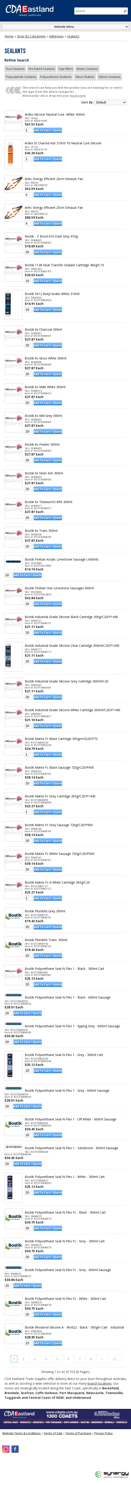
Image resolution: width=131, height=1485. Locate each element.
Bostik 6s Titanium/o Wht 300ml (48, 502)
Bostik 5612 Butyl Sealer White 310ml (52, 293)
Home (9, 36)
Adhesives (56, 36)
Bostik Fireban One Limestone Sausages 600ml (59, 588)
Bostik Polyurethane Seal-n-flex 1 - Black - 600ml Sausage (68, 997)
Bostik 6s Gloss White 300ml (45, 358)
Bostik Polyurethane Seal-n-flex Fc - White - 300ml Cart (65, 1298)
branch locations (100, 1383)
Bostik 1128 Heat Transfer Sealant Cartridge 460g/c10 (64, 265)
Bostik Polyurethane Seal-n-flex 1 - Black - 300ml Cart (64, 968)
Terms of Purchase (78, 1433)
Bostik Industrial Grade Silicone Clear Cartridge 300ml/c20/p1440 (72, 645)
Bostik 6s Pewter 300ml (42, 444)
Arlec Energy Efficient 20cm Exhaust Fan (54, 178)
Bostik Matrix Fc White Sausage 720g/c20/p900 (59, 853)
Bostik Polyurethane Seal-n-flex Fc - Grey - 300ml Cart (65, 1241)
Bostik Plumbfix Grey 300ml (45, 911)
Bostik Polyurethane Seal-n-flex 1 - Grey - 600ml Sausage (67, 1090)
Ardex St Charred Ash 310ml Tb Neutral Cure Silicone (63, 143)
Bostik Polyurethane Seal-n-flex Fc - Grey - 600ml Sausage (68, 1270)
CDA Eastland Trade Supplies (40, 1463)
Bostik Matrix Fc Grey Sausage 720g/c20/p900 (59, 825)
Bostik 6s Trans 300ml (41, 530)
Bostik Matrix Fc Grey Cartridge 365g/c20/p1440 (60, 796)
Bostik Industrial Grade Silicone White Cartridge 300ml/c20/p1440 (72, 710)
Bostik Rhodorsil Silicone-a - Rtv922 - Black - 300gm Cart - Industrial (74, 1327)
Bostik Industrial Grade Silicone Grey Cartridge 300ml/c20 (66, 681)
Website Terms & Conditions (21, 1433)
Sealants (73, 36)
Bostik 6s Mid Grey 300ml (43, 415)
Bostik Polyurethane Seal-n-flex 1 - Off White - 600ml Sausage (70, 1119)
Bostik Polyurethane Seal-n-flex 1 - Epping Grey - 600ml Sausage (72, 1026)
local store (78, 96)
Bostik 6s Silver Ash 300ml (44, 473)
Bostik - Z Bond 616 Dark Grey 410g (51, 236)
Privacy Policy (103, 1433)
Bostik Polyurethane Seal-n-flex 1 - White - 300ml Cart (65, 1176)
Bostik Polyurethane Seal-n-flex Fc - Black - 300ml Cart (65, 1212)
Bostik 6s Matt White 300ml (45, 387)
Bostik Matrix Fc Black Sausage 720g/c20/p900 (59, 767)
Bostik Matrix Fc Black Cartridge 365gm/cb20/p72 (61, 738)
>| (114, 1359)
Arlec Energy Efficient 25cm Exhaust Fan (54, 207)
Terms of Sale (53, 1433)
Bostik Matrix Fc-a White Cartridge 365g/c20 (57, 882)
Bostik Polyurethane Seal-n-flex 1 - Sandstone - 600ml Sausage (71, 1148)
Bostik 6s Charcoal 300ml (43, 329)
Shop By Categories (31, 36)
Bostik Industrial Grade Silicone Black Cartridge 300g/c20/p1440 (71, 616)
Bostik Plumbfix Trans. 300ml (46, 940)
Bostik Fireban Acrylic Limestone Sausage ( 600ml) (61, 559)
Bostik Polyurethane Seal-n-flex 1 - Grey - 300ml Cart (64, 1054)
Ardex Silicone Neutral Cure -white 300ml (55, 114)
